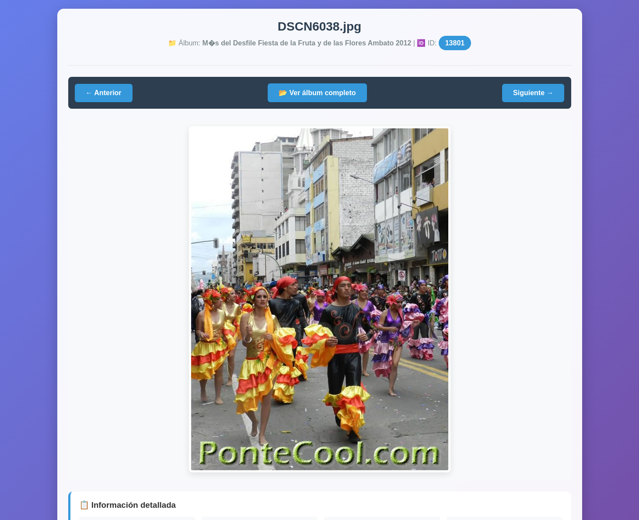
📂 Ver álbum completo (317, 92)
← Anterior (104, 92)
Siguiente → (533, 92)
